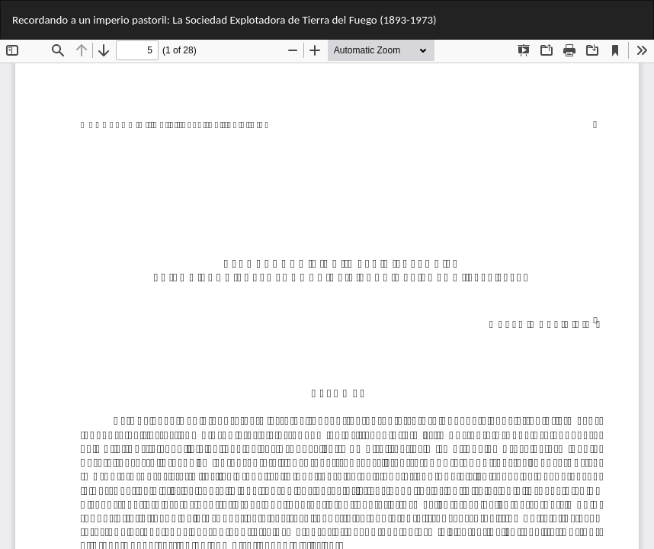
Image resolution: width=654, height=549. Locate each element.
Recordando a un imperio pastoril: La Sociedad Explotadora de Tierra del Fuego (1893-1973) (224, 20)
